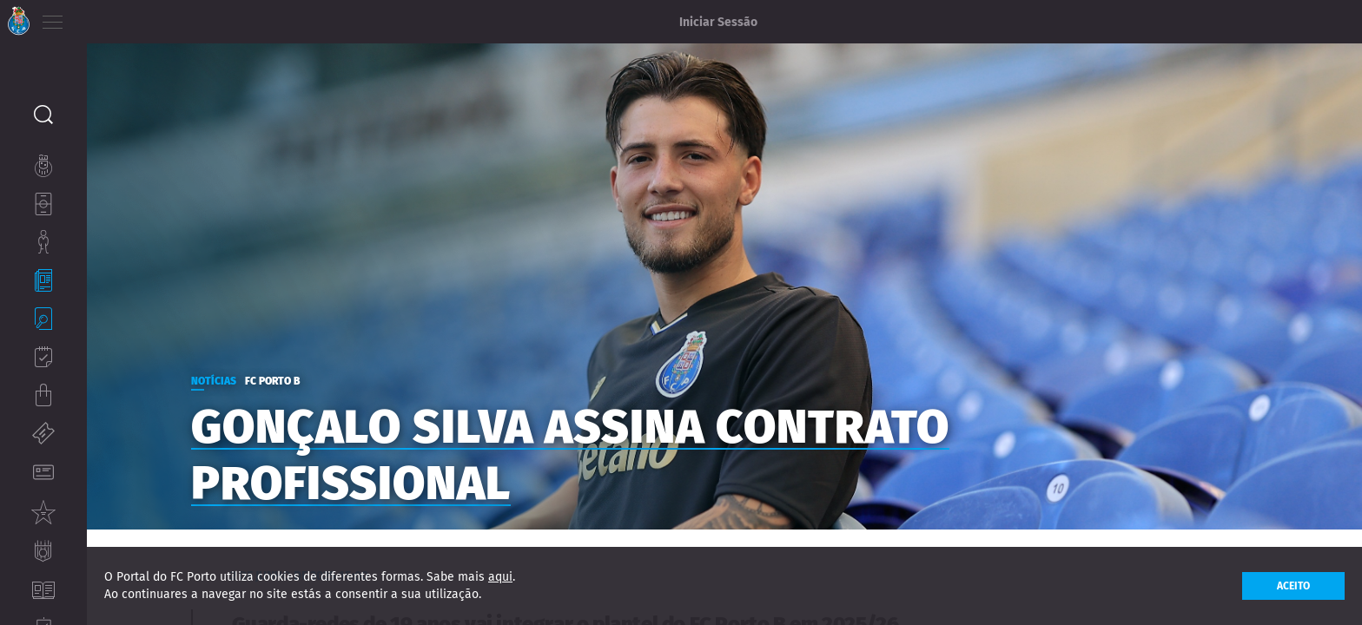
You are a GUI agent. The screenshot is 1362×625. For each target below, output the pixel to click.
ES (146, 17)
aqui (500, 576)
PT (97, 17)
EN (122, 17)
